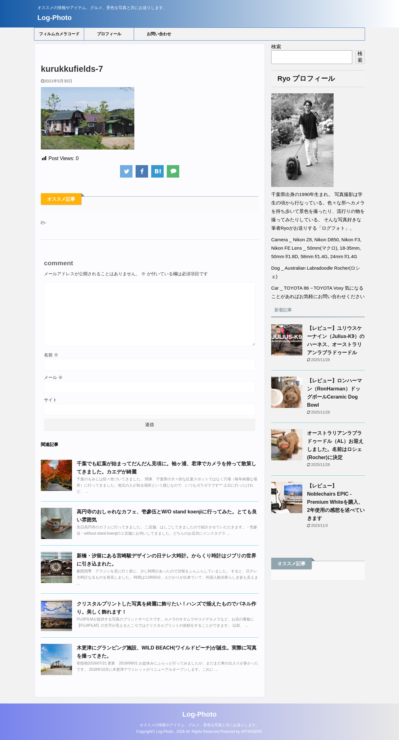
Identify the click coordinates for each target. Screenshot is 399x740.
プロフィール (109, 34)
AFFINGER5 (251, 731)
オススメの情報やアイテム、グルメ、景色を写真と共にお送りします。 (199, 725)
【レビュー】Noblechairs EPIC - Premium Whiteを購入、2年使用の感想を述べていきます (336, 502)
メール (53, 377)
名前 (51, 354)
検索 (276, 46)
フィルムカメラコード (59, 34)
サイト (50, 399)
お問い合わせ (159, 34)
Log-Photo (54, 18)
